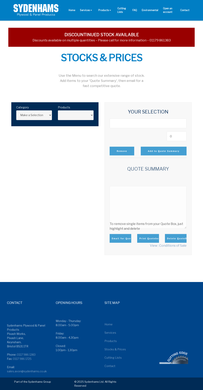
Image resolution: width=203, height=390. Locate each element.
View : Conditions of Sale (168, 247)
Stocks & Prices (115, 362)
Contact (184, 10)
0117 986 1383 (26, 368)
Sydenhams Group (39, 381)
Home (72, 10)
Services (85, 10)
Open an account (167, 10)
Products (103, 10)
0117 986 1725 (22, 373)
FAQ (134, 10)
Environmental (150, 10)
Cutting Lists (121, 10)
